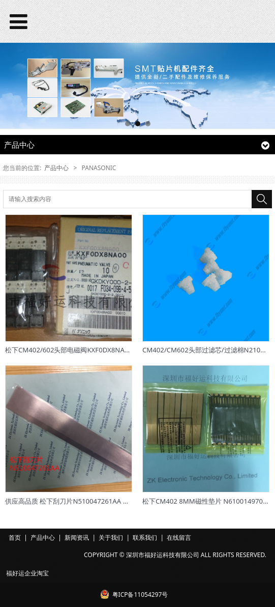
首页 (15, 537)
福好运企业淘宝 (27, 573)
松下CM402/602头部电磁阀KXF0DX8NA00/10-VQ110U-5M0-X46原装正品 (115, 349)
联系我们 (145, 537)
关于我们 (111, 537)
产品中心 (56, 167)
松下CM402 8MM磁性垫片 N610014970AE (206, 501)
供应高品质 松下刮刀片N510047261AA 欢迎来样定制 (84, 501)
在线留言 (179, 537)
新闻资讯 (77, 537)
